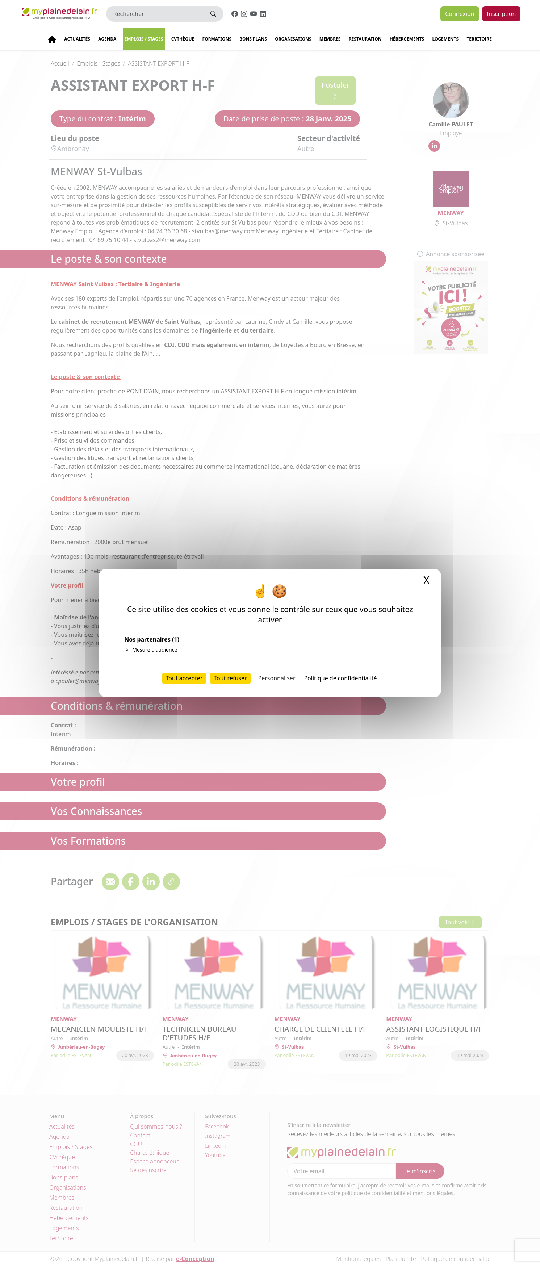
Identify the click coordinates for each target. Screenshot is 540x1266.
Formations (216, 39)
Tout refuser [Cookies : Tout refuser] (230, 678)
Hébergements (407, 39)
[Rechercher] (155, 14)
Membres (330, 39)
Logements (445, 39)
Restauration (365, 39)
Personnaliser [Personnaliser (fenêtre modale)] (277, 678)
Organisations (293, 39)
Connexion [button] (459, 14)
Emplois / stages (144, 39)
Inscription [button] (501, 14)
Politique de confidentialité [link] (340, 678)
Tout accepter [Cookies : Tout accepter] (184, 678)
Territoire (479, 39)
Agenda (107, 39)
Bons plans (253, 39)
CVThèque (182, 39)
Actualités (77, 39)
